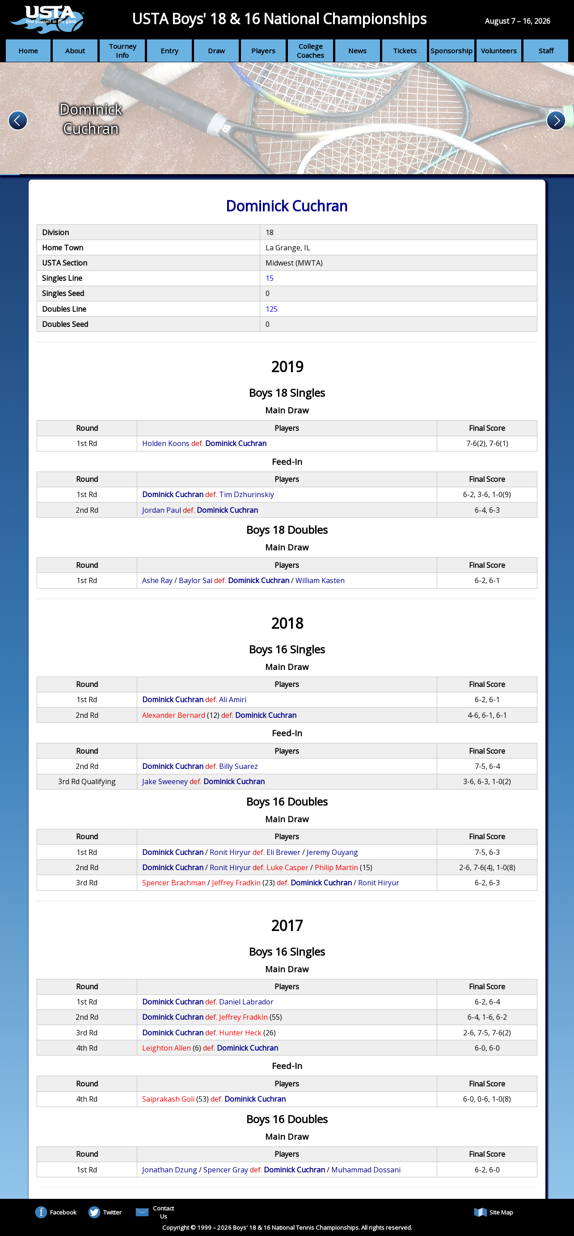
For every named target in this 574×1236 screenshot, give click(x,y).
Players (263, 50)
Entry (169, 50)
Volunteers (499, 50)
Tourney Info (122, 51)
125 (272, 309)
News (357, 50)
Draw (216, 50)
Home (28, 50)
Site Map (493, 1212)
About (75, 50)
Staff (546, 50)
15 (270, 278)
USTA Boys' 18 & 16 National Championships (279, 18)
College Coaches (310, 51)
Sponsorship (451, 50)
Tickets (405, 50)
